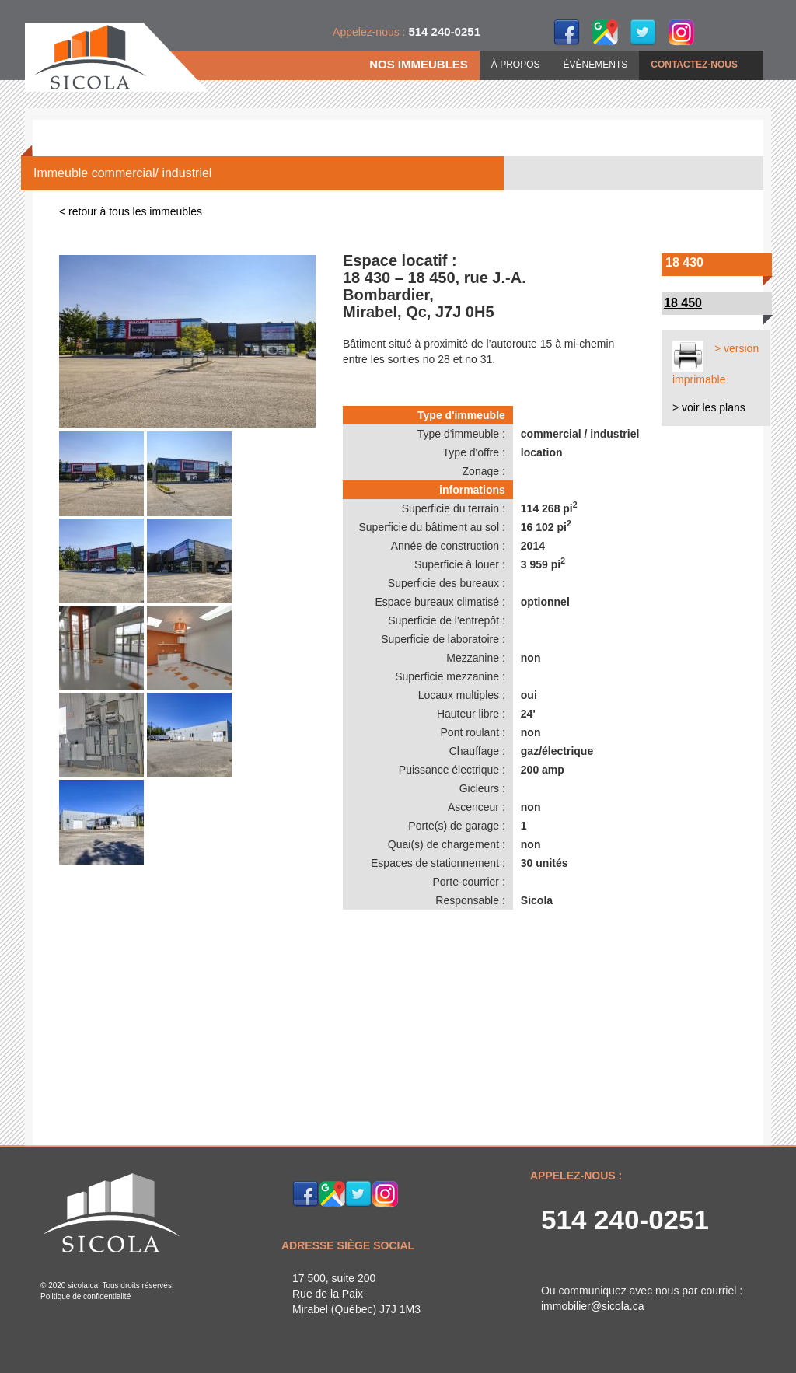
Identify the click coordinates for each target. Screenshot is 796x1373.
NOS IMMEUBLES (418, 64)
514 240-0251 (625, 1219)
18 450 (683, 302)
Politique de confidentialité (85, 1296)
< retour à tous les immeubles (130, 211)
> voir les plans (708, 407)
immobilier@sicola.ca (592, 1306)
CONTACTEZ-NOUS (694, 64)
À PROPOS (515, 64)
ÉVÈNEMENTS (596, 64)
